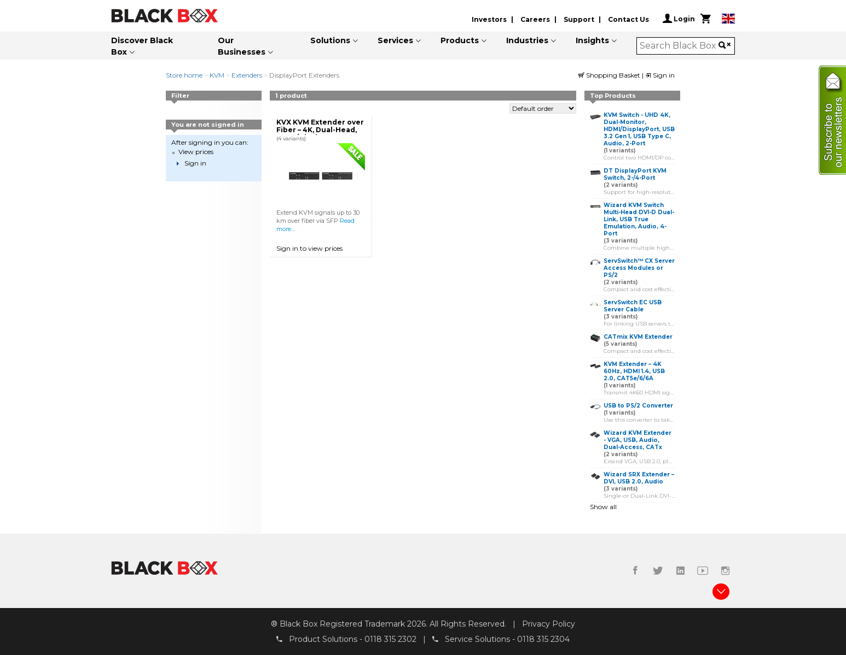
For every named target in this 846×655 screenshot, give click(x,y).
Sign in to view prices (309, 248)
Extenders (246, 75)
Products (460, 40)
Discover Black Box (142, 46)
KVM (217, 75)
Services (395, 40)
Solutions (330, 40)
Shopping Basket (610, 75)
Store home (184, 75)
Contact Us (628, 19)
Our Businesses (241, 46)
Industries (527, 40)
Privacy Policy (548, 624)
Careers (535, 19)
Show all (603, 507)
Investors (489, 19)
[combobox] (679, 46)
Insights (592, 40)
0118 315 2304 (543, 639)
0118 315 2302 (390, 639)
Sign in (660, 75)
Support (579, 19)
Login (679, 18)
